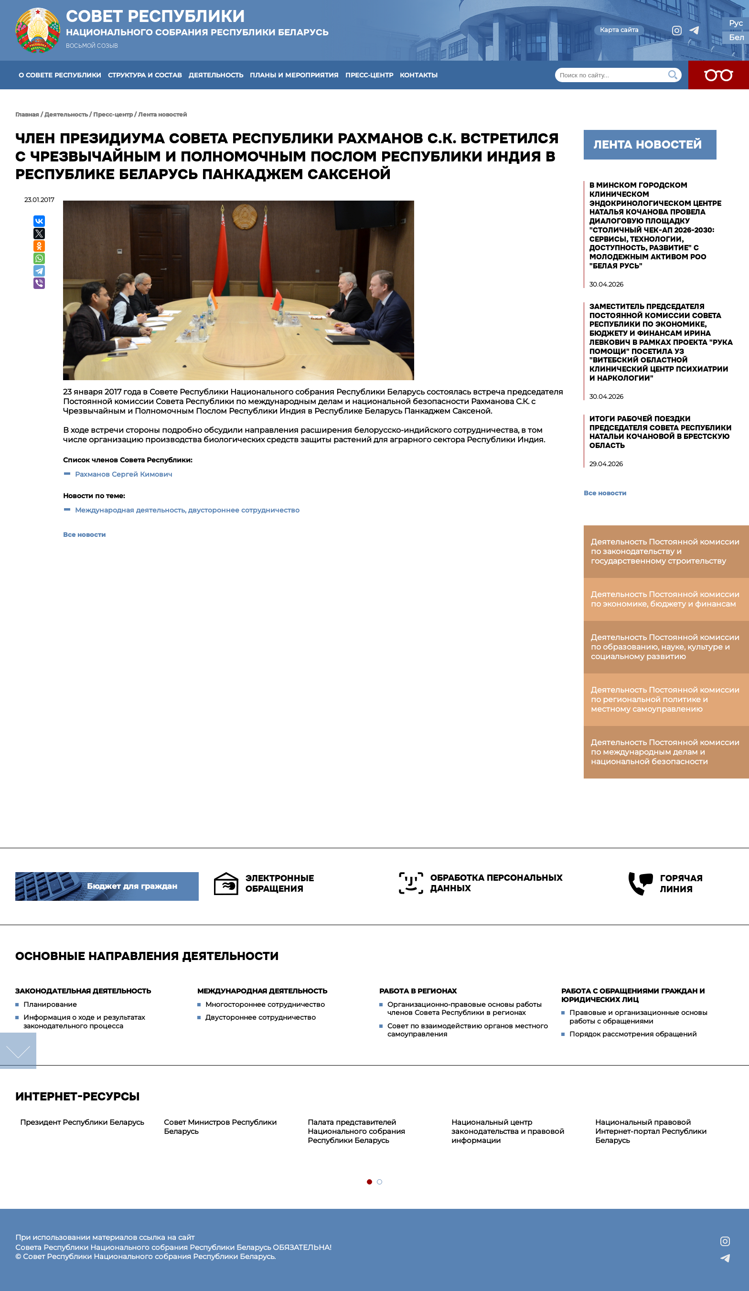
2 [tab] (380, 1182)
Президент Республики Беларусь (82, 1122)
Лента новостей (162, 114)
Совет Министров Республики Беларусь (220, 1127)
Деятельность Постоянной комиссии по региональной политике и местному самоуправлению (665, 699)
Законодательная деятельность (83, 991)
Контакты (419, 75)
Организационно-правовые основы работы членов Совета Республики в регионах (464, 1008)
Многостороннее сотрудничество (265, 1004)
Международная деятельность (262, 991)
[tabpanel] (87, 1123)
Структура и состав (145, 75)
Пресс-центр (369, 75)
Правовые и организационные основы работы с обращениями (638, 1016)
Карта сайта (619, 29)
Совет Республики (197, 22)
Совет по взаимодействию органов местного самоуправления (467, 1030)
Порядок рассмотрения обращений (633, 1034)
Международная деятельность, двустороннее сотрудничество (187, 510)
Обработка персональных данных (481, 883)
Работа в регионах (418, 991)
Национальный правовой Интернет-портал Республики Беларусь (650, 1131)
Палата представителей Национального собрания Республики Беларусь (356, 1131)
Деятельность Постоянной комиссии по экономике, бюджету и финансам (665, 599)
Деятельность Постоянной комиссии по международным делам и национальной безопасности (665, 752)
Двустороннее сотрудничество (260, 1017)
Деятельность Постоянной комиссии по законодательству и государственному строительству (665, 551)
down (18, 1051)
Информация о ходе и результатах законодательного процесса (84, 1021)
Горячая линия (666, 884)
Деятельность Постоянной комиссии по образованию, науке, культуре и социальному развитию (665, 647)
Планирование (50, 1004)
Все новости (84, 534)
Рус (736, 23)
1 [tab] (370, 1182)
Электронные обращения (264, 883)
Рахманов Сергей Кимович (123, 474)
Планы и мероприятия (294, 75)
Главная (27, 114)
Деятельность (216, 75)
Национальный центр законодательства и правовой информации (507, 1131)
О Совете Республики (60, 75)
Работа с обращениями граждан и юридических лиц (633, 995)
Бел (736, 37)
